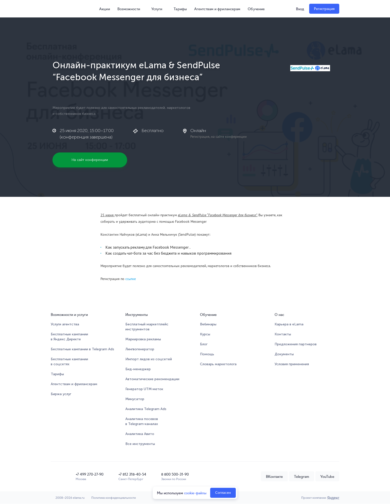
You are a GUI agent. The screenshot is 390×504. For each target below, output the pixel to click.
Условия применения (292, 364)
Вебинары (208, 324)
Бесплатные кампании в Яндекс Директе (69, 336)
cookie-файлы (195, 492)
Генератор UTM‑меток (144, 389)
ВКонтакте (274, 476)
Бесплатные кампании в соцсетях (69, 361)
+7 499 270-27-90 (89, 474)
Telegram (301, 476)
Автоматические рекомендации (152, 379)
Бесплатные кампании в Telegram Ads (82, 349)
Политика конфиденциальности (114, 498)
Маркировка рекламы (143, 339)
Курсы (205, 334)
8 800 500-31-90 (175, 474)
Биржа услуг (61, 394)
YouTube (327, 476)
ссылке (130, 279)
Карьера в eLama (289, 324)
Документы (284, 354)
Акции (102, 8)
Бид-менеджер (138, 369)
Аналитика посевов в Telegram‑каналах (141, 421)
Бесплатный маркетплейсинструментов (146, 326)
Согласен (223, 493)
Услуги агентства (65, 324)
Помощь (207, 354)
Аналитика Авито (139, 434)
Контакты (283, 334)
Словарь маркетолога (218, 364)
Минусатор (134, 399)
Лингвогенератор (139, 349)
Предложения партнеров (296, 344)
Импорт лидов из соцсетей (148, 359)
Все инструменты (140, 444)
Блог (203, 344)
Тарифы (180, 8)
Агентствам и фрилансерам (217, 8)
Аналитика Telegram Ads (145, 409)
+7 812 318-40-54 (132, 474)
